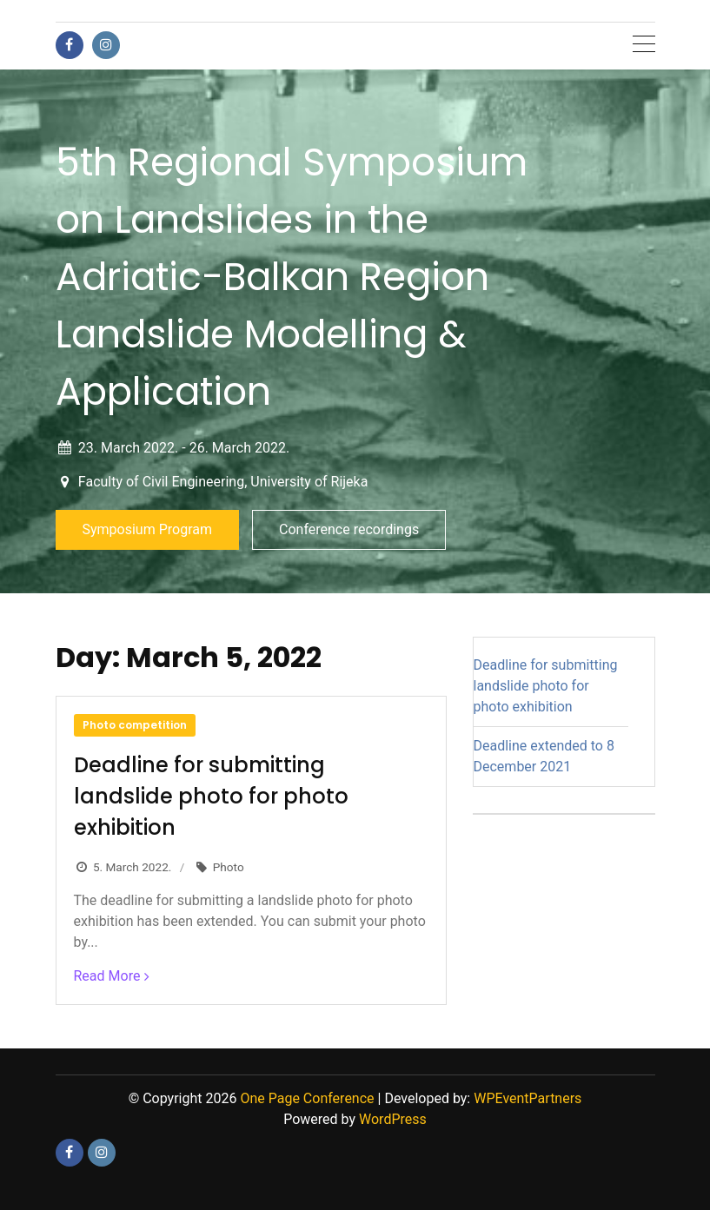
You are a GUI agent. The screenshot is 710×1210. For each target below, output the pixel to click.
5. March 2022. (132, 867)
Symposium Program (148, 529)
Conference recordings (349, 529)
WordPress (393, 1119)
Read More (107, 976)
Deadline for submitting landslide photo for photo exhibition (211, 796)
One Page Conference (307, 1098)
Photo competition (135, 724)
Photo (228, 867)
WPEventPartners (527, 1098)
